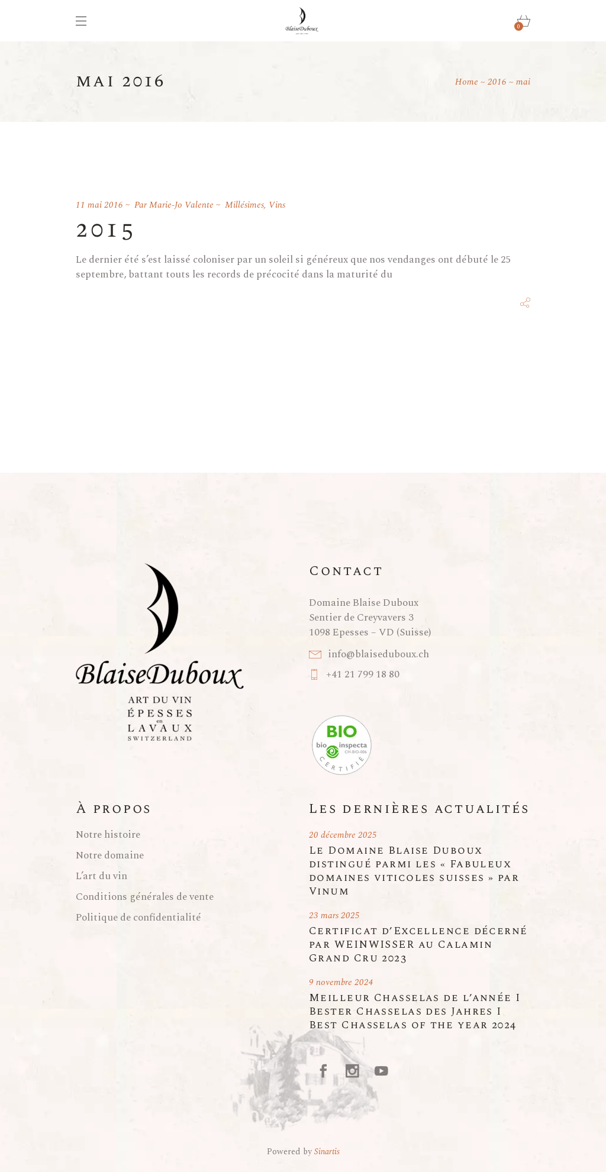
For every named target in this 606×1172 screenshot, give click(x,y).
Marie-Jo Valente (181, 205)
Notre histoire (108, 834)
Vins (277, 205)
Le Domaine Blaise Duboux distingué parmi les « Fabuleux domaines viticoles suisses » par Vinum (414, 871)
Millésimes (244, 205)
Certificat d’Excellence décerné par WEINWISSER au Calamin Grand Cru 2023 (418, 944)
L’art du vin (101, 876)
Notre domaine (110, 855)
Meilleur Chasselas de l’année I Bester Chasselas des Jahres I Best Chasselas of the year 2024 (415, 1011)
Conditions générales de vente (145, 897)
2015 (106, 230)
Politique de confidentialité (138, 917)
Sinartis (327, 1151)
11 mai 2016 (99, 205)
